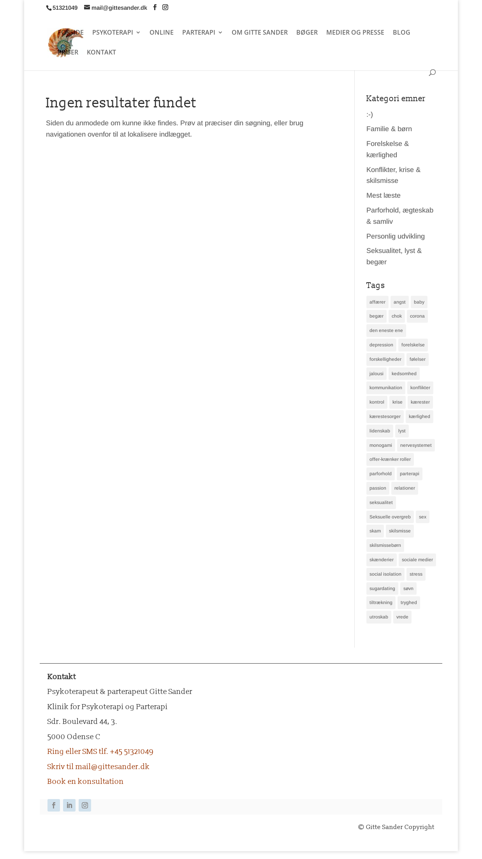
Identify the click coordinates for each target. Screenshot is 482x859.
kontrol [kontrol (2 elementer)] (376, 402)
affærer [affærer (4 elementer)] (377, 302)
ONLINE (162, 33)
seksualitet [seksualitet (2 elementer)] (381, 502)
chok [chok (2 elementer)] (397, 316)
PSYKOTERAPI (112, 33)
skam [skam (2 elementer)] (375, 531)
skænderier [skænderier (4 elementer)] (381, 559)
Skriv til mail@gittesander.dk (98, 766)
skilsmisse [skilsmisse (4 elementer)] (400, 531)
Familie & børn (389, 129)
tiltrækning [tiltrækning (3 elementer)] (380, 602)
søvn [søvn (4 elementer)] (408, 588)
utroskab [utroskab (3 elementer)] (378, 617)
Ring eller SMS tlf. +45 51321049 (100, 751)
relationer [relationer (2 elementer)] (404, 488)
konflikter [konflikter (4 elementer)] (420, 387)
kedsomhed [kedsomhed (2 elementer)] (404, 373)
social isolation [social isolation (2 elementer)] (385, 574)
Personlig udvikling (395, 236)
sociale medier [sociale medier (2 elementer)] (417, 559)
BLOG (401, 33)
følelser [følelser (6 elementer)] (418, 359)
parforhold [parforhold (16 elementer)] (380, 473)
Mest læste (383, 195)
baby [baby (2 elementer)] (419, 302)
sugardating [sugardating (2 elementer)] (382, 588)
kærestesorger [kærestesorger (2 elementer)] (385, 416)
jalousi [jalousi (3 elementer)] (376, 373)
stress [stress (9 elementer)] (416, 574)
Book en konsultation (85, 781)
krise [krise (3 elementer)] (397, 402)
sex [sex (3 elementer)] (422, 517)
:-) (369, 114)
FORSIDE (71, 33)
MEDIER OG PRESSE (355, 33)
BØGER (307, 33)
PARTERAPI (198, 33)
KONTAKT (101, 52)
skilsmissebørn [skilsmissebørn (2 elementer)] (385, 545)
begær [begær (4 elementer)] (376, 316)
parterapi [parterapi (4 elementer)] (409, 473)
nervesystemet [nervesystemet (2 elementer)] (416, 445)
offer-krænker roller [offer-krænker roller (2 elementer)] (390, 459)
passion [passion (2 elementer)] (377, 488)
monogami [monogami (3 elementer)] (380, 445)
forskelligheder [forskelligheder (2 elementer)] (385, 359)
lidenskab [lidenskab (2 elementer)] (379, 431)
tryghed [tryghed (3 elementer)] (409, 602)
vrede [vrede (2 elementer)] (402, 617)
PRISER (68, 52)
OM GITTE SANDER (260, 33)
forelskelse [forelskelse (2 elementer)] (413, 345)
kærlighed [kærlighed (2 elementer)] (419, 416)
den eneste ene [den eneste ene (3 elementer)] (386, 330)
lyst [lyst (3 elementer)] (402, 431)
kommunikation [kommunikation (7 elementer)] (385, 387)
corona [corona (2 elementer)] (417, 316)
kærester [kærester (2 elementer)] (420, 402)
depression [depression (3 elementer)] (381, 345)
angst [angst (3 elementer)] (400, 302)
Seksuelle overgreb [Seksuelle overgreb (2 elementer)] (390, 517)
